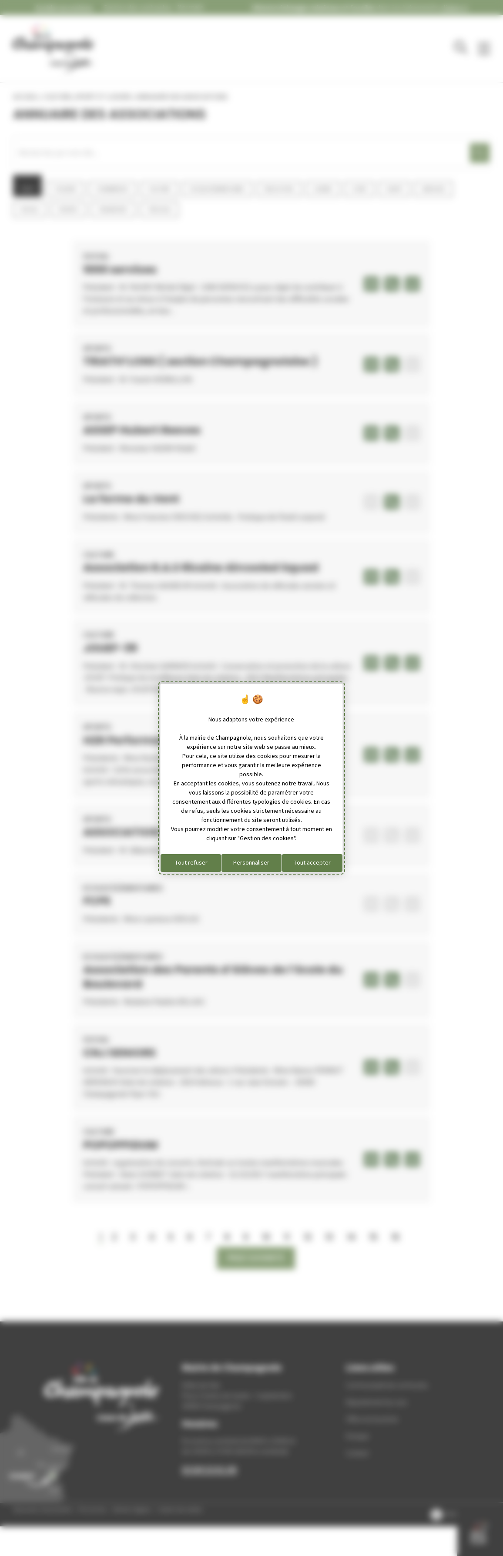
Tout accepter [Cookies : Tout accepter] (312, 862)
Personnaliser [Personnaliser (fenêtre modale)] (251, 862)
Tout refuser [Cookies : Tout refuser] (191, 862)
